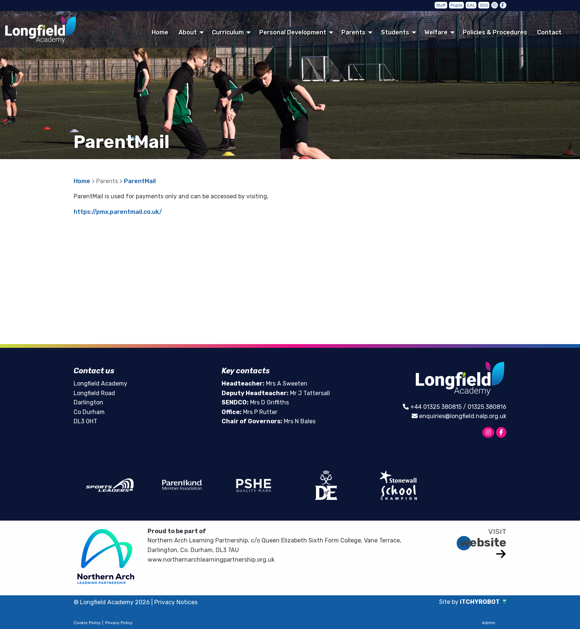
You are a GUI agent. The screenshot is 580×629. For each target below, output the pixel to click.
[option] (110, 485)
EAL (471, 5)
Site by (449, 601)
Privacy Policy (118, 622)
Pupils (456, 5)
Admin (488, 622)
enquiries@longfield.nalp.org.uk (462, 416)
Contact (549, 32)
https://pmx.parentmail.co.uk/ (118, 211)
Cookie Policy (87, 622)
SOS (484, 5)
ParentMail (140, 181)
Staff (441, 5)
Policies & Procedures (495, 32)
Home (160, 32)
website (483, 542)
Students (395, 32)
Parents (353, 32)
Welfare (436, 32)
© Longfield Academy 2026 (112, 602)
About (188, 32)
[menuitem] (160, 32)
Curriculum (228, 32)
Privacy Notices (176, 602)
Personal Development (292, 32)
